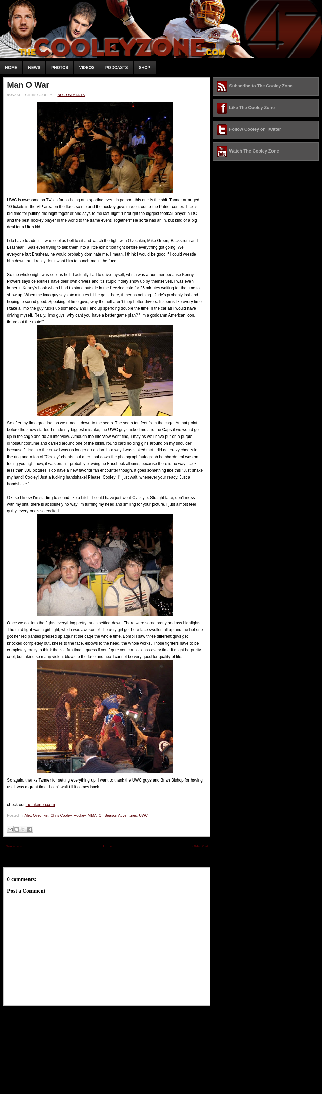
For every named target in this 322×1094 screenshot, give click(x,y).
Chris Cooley (61, 815)
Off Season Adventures (118, 815)
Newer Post (14, 846)
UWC (143, 815)
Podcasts (116, 67)
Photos (59, 67)
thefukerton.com (40, 804)
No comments (71, 95)
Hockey (80, 815)
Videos (86, 67)
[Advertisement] (54, 1048)
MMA (92, 815)
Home (11, 67)
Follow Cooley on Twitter (255, 129)
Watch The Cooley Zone (254, 151)
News (34, 67)
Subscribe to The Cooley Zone (261, 85)
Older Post (200, 846)
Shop (144, 67)
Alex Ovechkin (36, 815)
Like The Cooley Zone (252, 107)
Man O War (28, 85)
